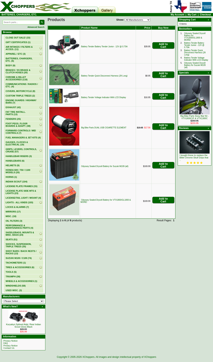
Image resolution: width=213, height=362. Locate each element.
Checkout (205, 14)
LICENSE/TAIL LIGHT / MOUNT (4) (23, 198)
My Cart (192, 14)
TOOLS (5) (11, 272)
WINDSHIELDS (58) (16, 286)
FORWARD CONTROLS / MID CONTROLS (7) (21, 131)
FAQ (5, 343)
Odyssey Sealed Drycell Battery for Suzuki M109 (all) (104, 166)
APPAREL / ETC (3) (15, 54)
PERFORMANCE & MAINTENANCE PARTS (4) (19, 226)
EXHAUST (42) (13, 107)
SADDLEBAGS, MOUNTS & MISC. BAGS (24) (20, 233)
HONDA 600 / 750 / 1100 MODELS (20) (18, 171)
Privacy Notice (10, 341)
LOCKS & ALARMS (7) (17, 207)
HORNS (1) (11, 177)
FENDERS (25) (13, 119)
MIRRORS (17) (13, 211)
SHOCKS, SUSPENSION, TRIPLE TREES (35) (18, 245)
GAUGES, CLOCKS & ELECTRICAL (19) (17, 143)
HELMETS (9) (12, 165)
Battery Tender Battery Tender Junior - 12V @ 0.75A (104, 46)
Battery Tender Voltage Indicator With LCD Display (103, 97)
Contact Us (8, 348)
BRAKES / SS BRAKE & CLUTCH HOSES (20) (18, 71)
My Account (177, 14)
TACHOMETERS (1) (16, 262)
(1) (18, 42)
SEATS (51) (11, 239)
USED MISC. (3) (14, 290)
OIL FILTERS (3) (14, 221)
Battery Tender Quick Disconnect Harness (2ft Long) (104, 76)
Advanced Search (36, 27)
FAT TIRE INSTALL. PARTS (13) (16, 113)
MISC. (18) (11, 216)
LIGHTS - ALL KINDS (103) (19, 202)
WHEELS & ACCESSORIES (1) (21, 281)
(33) (18, 37)
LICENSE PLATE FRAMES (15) (21, 186)
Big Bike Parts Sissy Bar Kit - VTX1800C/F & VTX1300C (194, 117)
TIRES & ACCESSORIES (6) (20, 267)
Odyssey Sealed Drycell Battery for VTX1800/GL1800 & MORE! (194, 36)
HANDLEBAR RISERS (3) (19, 156)
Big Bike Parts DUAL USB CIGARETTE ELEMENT (103, 128)
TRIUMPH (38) (13, 276)
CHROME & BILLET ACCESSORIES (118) (17, 78)
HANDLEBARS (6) (15, 161)
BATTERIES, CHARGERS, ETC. (19, 14)
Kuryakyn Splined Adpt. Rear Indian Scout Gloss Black (23, 325)
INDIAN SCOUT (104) (16, 181)
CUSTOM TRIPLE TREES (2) (20, 96)
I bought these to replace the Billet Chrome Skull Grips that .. (193, 157)
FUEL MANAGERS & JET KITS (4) (23, 137)
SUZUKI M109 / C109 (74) (19, 258)
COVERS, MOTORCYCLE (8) (20, 91)
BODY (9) (10, 65)
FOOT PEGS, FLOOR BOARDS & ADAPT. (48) (18, 124)
